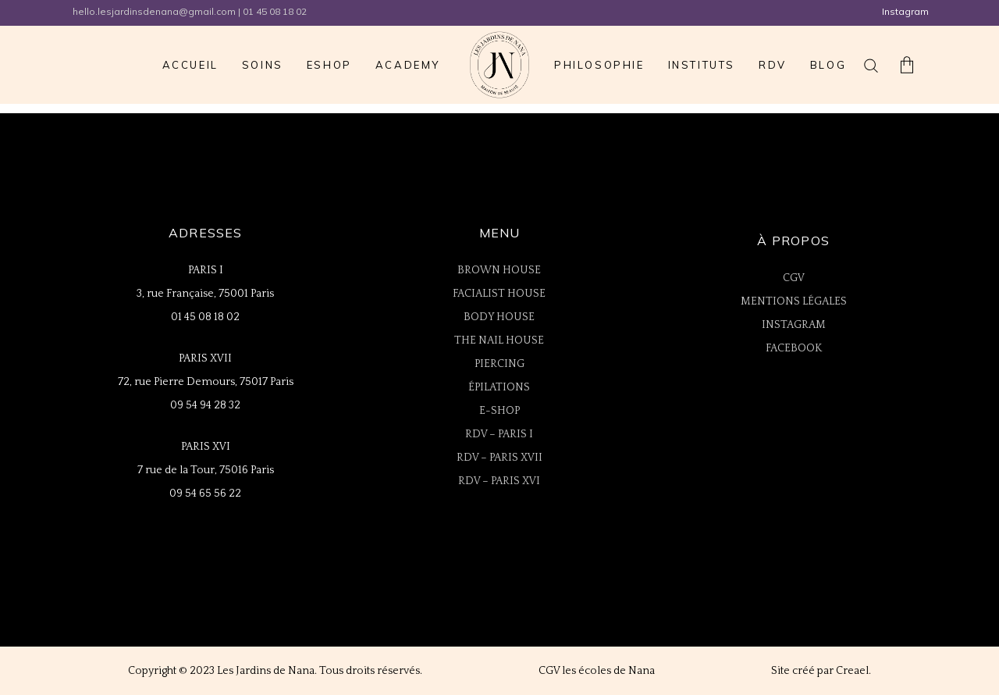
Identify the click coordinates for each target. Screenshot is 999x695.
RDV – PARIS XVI (499, 481)
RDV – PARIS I (499, 434)
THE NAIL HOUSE (499, 340)
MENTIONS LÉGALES (794, 301)
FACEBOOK (794, 348)
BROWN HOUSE (499, 270)
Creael (852, 671)
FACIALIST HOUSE (499, 293)
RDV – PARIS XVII (499, 457)
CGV (794, 278)
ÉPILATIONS (499, 387)
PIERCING (499, 364)
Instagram (905, 11)
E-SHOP (499, 411)
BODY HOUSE (499, 317)
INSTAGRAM (794, 325)
